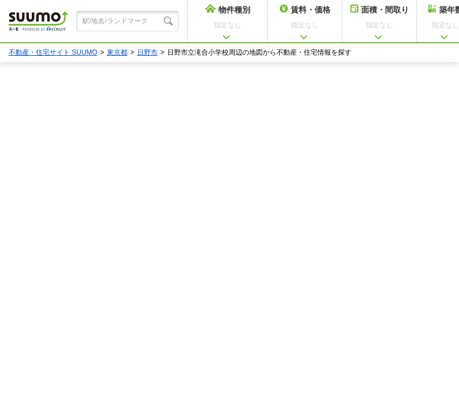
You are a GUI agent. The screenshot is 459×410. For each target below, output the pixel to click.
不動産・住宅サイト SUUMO (53, 52)
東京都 (117, 52)
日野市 (147, 52)
